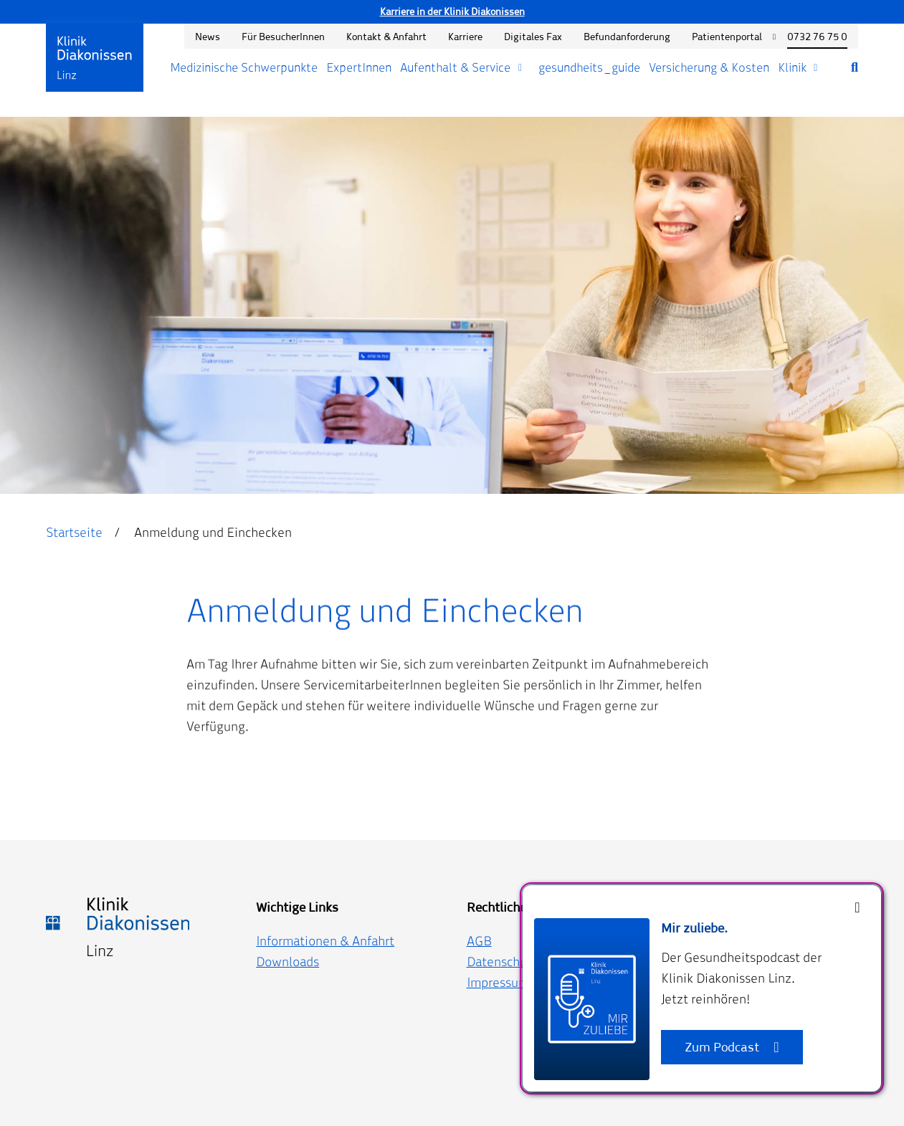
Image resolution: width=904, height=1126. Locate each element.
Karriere (465, 36)
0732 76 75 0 (817, 36)
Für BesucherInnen (283, 36)
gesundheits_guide (589, 67)
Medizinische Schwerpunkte (244, 67)
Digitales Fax (533, 36)
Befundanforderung (627, 36)
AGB (479, 940)
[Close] (857, 908)
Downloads (287, 961)
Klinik (792, 67)
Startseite (74, 532)
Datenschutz (502, 961)
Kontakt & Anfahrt (386, 36)
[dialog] (702, 988)
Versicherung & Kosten (709, 67)
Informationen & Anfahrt (325, 940)
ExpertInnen (358, 67)
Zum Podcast (722, 1046)
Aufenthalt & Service (455, 67)
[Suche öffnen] (843, 67)
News (207, 36)
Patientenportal (727, 36)
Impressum (498, 982)
